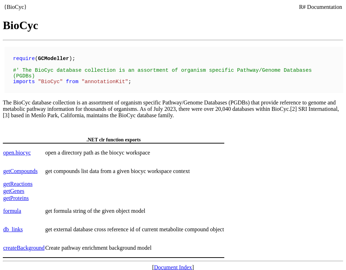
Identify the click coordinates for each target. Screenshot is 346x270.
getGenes (13, 187)
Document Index (173, 264)
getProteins (16, 194)
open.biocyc (17, 149)
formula (12, 207)
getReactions (18, 180)
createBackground (23, 244)
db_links (13, 226)
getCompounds (20, 167)
